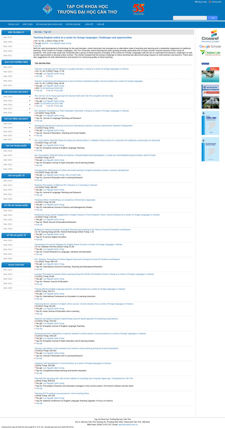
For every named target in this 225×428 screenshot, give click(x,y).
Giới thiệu (28, 24)
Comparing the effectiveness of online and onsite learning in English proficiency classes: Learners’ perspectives (82, 170)
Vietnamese (206, 41)
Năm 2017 (7, 55)
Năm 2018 (7, 51)
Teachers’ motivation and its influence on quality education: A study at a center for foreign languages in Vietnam (82, 69)
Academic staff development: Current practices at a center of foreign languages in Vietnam (73, 363)
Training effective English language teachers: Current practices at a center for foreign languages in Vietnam (80, 289)
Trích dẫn (59, 91)
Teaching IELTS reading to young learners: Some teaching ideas (62, 393)
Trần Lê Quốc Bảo (73, 175)
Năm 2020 (7, 42)
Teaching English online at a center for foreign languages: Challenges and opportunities (82, 37)
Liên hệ (100, 24)
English (216, 41)
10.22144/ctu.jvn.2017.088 (51, 103)
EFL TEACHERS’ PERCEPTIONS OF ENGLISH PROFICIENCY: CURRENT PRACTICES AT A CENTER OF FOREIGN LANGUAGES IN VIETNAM (97, 140)
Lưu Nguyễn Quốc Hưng (53, 73)
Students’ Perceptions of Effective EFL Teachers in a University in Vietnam (66, 185)
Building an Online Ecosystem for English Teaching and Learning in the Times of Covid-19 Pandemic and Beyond (82, 229)
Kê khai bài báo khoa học (49, 24)
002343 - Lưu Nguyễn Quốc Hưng (56, 43)
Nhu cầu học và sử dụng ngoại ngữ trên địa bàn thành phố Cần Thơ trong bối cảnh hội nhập (74, 96)
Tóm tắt (38, 46)
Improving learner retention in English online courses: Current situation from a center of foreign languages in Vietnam (84, 304)
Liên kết (89, 24)
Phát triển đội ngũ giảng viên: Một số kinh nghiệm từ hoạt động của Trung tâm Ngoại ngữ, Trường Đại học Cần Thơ (84, 378)
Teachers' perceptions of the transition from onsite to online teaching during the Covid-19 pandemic (76, 348)
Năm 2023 (7, 76)
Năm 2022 (7, 81)
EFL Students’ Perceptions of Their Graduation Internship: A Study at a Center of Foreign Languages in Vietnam (82, 111)
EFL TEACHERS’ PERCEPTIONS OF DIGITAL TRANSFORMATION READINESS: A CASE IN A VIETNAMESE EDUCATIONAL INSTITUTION (95, 155)
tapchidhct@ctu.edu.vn (128, 424)
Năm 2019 (7, 46)
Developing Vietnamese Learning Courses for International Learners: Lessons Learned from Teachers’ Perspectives (83, 126)
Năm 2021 (7, 37)
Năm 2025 (7, 67)
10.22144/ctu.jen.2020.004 (51, 88)
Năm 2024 (7, 72)
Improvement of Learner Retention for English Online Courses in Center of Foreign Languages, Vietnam (78, 244)
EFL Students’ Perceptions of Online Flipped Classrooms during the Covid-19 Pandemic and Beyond (77, 259)
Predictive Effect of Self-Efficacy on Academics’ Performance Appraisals (65, 200)
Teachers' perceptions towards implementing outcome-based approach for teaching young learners (76, 319)
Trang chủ (13, 24)
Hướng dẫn (216, 2)
